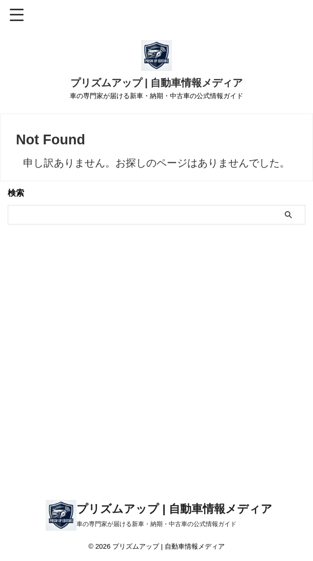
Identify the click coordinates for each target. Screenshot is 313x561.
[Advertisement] (156, 375)
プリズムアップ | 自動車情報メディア (156, 82)
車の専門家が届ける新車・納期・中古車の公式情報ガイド (156, 524)
